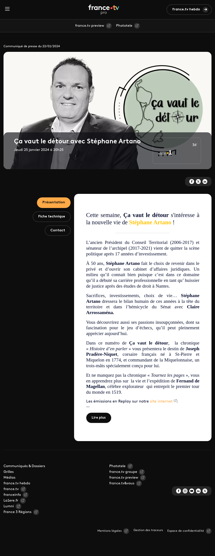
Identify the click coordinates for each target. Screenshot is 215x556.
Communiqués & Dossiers (24, 466)
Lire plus (99, 417)
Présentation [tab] (53, 202)
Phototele (124, 26)
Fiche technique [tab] (51, 216)
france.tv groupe (123, 472)
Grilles (9, 472)
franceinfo (12, 495)
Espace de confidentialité (185, 531)
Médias (9, 477)
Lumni (9, 506)
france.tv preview (89, 26)
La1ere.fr (11, 500)
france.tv (11, 489)
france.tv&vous (121, 483)
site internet (161, 401)
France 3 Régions (17, 512)
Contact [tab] (57, 230)
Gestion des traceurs (148, 530)
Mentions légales (109, 531)
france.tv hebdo (186, 9)
